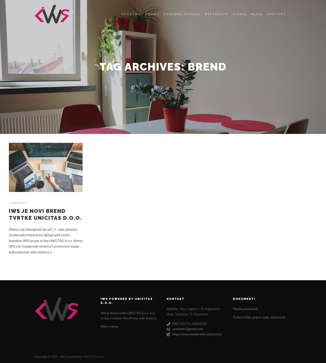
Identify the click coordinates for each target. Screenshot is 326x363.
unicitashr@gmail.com (185, 329)
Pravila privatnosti (245, 309)
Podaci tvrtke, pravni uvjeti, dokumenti (259, 317)
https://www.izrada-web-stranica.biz (194, 334)
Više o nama (109, 326)
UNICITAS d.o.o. (94, 357)
